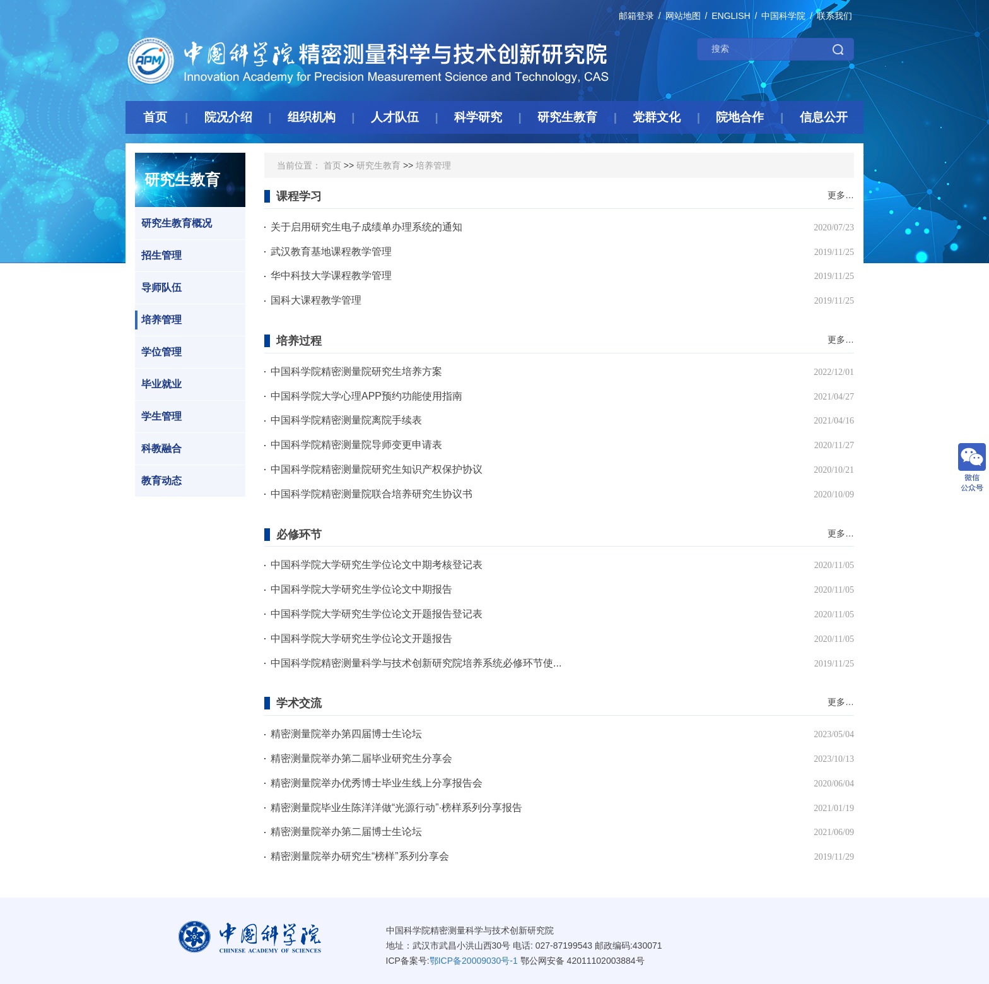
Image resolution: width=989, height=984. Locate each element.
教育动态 (158, 480)
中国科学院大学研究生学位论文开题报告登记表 (377, 613)
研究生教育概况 (173, 223)
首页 (332, 165)
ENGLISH (730, 16)
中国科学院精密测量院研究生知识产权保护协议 (377, 469)
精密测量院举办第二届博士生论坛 (346, 831)
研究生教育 (378, 165)
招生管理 (158, 255)
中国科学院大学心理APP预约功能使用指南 (366, 396)
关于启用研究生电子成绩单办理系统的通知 (366, 227)
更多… (841, 195)
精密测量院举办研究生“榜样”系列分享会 (360, 856)
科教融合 (158, 448)
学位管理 (158, 352)
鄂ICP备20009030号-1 (474, 961)
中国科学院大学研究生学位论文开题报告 (361, 638)
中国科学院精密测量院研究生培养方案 (356, 371)
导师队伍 (158, 287)
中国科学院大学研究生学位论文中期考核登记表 (377, 564)
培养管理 (158, 320)
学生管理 (158, 416)
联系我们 (834, 16)
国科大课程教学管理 (316, 300)
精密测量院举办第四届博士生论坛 (346, 733)
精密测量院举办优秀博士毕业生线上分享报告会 (377, 783)
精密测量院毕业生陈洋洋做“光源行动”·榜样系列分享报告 (396, 807)
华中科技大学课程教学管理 (331, 275)
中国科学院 (783, 16)
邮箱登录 (636, 16)
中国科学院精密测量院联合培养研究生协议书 (371, 494)
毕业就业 (158, 384)
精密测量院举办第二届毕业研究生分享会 (361, 758)
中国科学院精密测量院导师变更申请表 (356, 444)
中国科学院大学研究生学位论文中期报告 (361, 589)
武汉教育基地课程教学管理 (331, 251)
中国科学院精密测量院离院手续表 (346, 420)
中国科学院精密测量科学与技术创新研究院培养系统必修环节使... (416, 663)
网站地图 (683, 16)
